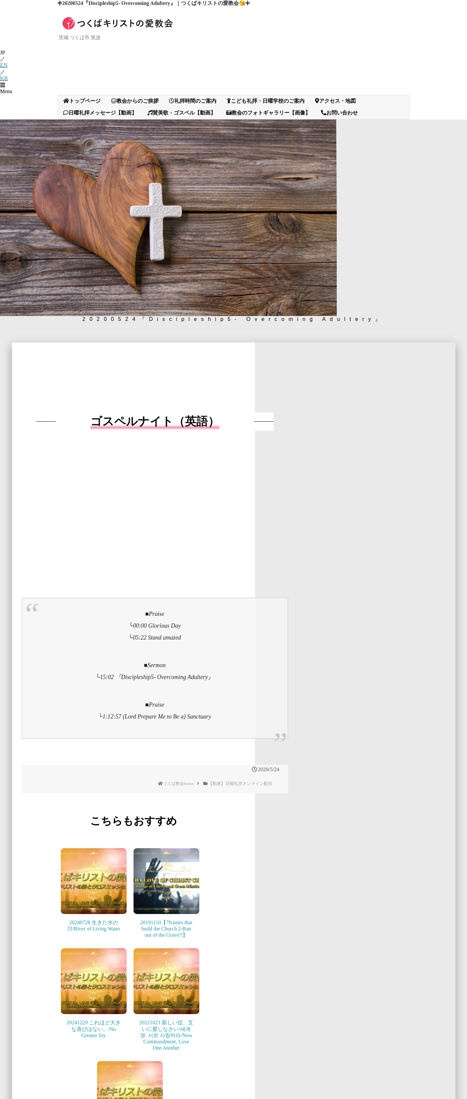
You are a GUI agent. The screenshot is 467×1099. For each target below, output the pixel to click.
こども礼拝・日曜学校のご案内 (266, 121)
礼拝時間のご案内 (192, 121)
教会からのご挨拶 (135, 121)
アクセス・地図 (335, 121)
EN (3, 87)
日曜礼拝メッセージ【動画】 (100, 133)
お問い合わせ (339, 133)
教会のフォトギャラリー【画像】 (268, 133)
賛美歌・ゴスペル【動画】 (181, 133)
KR (3, 99)
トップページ (82, 121)
